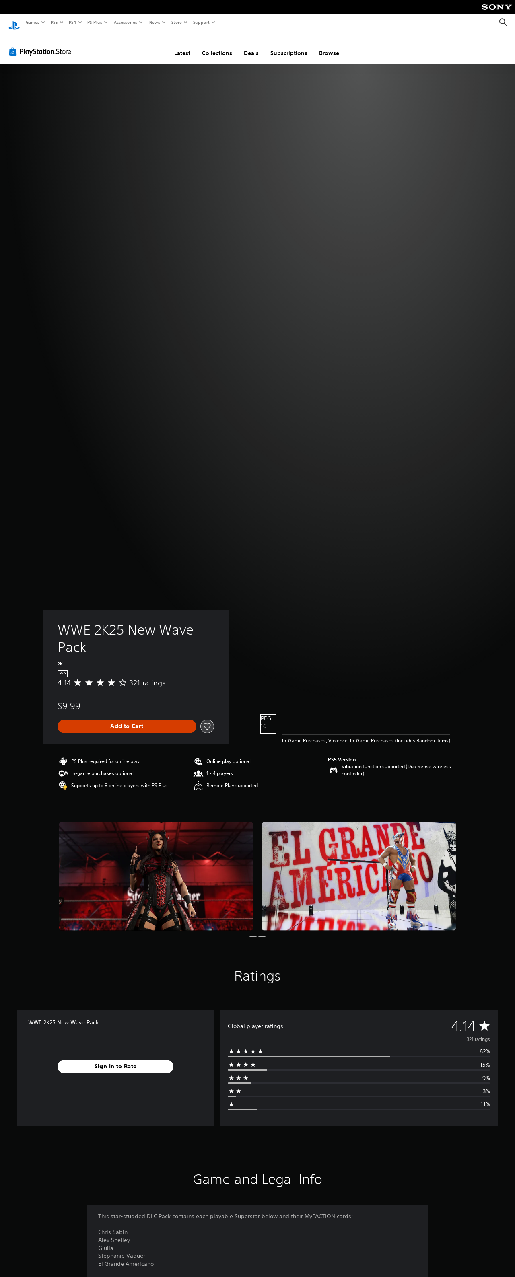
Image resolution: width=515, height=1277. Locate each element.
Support (201, 22)
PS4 (72, 22)
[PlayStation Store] (41, 43)
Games (32, 22)
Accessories (125, 22)
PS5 (54, 22)
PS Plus (95, 22)
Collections (217, 45)
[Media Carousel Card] (156, 868)
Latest (182, 45)
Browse (329, 45)
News (154, 22)
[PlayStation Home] (14, 22)
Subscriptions (288, 45)
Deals (251, 45)
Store (176, 22)
